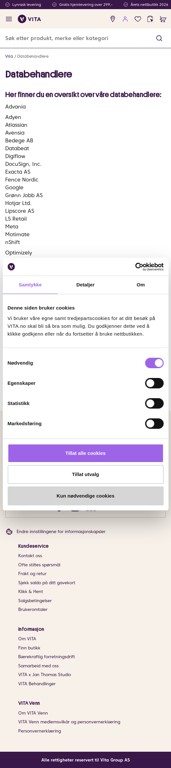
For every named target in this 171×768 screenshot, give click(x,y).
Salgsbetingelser (35, 600)
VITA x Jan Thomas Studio (44, 674)
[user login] (125, 19)
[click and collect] (150, 19)
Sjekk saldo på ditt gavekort (46, 582)
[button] (159, 38)
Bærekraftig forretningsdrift (46, 656)
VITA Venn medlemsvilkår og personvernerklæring (69, 721)
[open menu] (9, 19)
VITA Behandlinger (37, 683)
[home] (29, 19)
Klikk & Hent (30, 591)
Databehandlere (33, 56)
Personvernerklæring (39, 731)
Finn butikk (29, 647)
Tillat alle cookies (85, 453)
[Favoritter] (138, 19)
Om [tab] (141, 284)
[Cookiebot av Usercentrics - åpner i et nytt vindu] (135, 267)
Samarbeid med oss (38, 665)
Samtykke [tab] (30, 284)
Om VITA (27, 638)
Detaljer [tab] (86, 284)
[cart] (163, 19)
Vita (9, 56)
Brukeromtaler (33, 609)
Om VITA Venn (33, 713)
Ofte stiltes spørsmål (39, 564)
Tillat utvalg (85, 474)
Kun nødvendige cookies (86, 496)
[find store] (113, 19)
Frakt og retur (32, 573)
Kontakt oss (30, 555)
